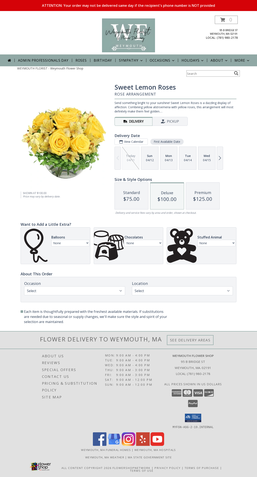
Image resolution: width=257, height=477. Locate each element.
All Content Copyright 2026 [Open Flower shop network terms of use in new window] (86, 468)
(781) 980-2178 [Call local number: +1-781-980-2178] (227, 38)
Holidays (193, 60)
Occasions (162, 60)
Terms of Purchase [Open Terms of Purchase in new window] (202, 468)
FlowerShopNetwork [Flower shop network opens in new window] (132, 468)
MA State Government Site (150, 457)
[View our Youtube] (157, 444)
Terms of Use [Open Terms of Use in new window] (142, 470)
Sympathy (131, 60)
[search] (236, 73)
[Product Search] (209, 73)
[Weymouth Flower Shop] (128, 35)
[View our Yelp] (143, 444)
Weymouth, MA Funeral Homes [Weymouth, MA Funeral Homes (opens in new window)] (106, 450)
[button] (226, 20)
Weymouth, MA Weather (104, 457)
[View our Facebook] (99, 444)
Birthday (103, 60)
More (242, 60)
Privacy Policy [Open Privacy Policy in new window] (168, 468)
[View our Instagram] (128, 444)
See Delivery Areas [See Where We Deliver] (190, 340)
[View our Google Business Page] (114, 444)
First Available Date (167, 142)
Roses (81, 60)
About (219, 60)
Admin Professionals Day (43, 60)
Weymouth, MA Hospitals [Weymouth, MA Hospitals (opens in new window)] (155, 450)
